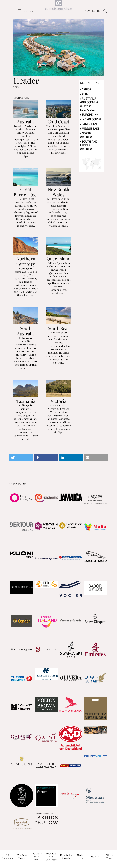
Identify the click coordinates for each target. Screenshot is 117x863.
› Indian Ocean (90, 119)
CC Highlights (7, 857)
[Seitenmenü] (19, 10)
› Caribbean (88, 124)
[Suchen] (105, 11)
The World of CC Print (36, 856)
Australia (85, 106)
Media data (80, 857)
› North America (86, 135)
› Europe (89, 114)
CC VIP (95, 856)
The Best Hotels (22, 857)
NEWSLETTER (93, 11)
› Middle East (89, 128)
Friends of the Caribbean (51, 856)
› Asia (84, 94)
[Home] (58, 6)
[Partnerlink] (21, 497)
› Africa (85, 89)
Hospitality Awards (66, 857)
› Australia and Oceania (89, 100)
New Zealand (88, 110)
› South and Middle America (88, 145)
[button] (21, 457)
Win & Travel (109, 857)
